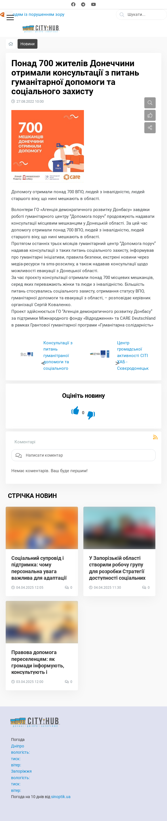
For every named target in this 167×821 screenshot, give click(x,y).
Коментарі (24, 441)
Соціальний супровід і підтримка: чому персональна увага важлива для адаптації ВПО (39, 571)
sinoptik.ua (61, 796)
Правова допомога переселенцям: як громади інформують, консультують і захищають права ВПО (38, 665)
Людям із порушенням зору (36, 14)
